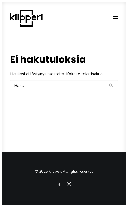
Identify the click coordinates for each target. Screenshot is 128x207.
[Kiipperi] (26, 18)
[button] (115, 18)
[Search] (64, 85)
